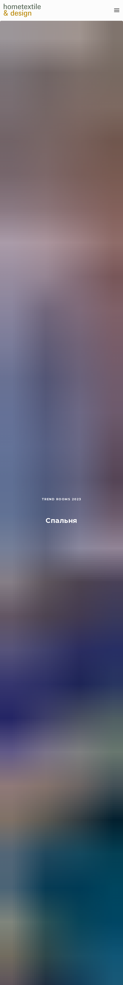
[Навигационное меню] (116, 10)
